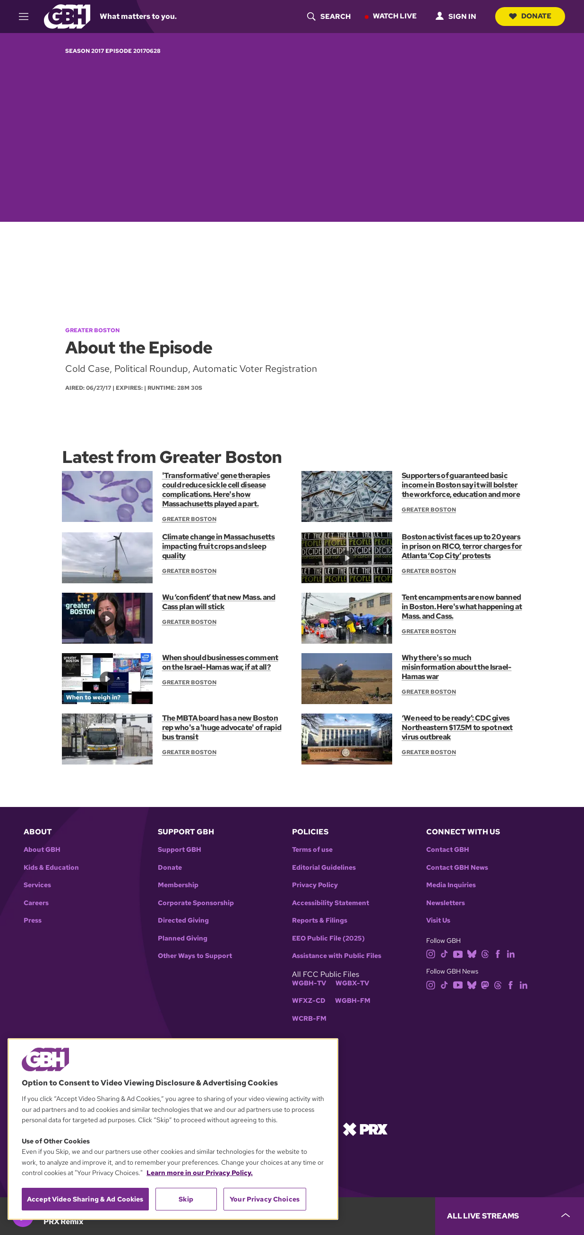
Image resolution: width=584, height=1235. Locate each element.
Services (37, 885)
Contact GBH (447, 850)
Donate (529, 16)
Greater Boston (92, 330)
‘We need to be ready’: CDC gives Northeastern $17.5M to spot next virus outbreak (457, 727)
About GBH (42, 850)
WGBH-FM (352, 1001)
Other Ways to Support (195, 956)
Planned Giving (182, 938)
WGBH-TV (309, 983)
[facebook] (498, 953)
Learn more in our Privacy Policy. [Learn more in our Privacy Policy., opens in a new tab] (199, 1172)
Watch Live (393, 16)
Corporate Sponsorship (196, 903)
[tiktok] (444, 953)
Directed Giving (183, 920)
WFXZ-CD (309, 1001)
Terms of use (312, 850)
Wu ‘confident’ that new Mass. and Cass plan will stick (218, 602)
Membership (178, 885)
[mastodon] (485, 984)
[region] (173, 1129)
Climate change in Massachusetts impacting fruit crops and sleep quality (218, 546)
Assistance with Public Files (336, 956)
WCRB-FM (309, 1019)
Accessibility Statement (330, 903)
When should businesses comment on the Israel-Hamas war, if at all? (219, 662)
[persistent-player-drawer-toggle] (509, 1216)
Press (33, 920)
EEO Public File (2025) (328, 938)
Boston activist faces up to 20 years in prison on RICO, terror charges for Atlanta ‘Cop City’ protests (461, 546)
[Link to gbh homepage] (67, 16)
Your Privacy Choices (265, 1199)
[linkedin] (511, 953)
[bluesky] (471, 953)
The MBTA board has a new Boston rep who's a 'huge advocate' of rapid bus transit (221, 727)
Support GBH (179, 850)
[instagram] (431, 953)
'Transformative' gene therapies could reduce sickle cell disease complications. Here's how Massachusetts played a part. (215, 489)
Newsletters (445, 903)
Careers (36, 903)
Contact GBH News (457, 868)
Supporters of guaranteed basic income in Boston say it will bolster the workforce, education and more (460, 484)
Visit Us (438, 920)
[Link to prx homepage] (365, 1128)
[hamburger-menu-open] (28, 16)
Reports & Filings (319, 920)
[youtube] (458, 953)
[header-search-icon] (327, 16)
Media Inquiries (451, 885)
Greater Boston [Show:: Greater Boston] (189, 518)
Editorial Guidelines (324, 868)
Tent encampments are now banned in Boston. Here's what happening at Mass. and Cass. (461, 606)
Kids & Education (51, 868)
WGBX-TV (352, 983)
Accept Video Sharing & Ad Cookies (85, 1199)
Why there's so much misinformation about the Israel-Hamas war (456, 667)
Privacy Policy (315, 885)
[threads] (485, 953)
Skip (186, 1199)
